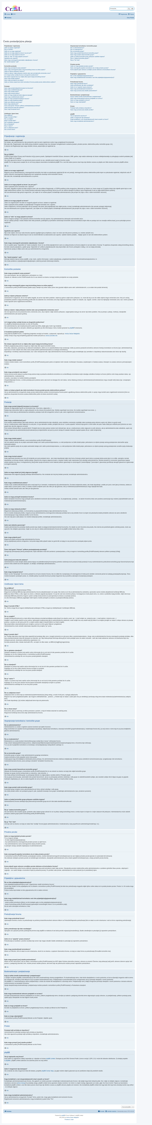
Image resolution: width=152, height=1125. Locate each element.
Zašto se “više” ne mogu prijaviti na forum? (16, 56)
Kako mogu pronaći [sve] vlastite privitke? (81, 109)
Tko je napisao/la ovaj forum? (78, 115)
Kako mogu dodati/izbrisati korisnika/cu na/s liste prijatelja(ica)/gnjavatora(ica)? (92, 77)
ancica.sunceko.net (51, 335)
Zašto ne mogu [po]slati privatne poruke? (81, 66)
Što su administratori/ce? (77, 47)
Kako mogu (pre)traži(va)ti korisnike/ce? (81, 88)
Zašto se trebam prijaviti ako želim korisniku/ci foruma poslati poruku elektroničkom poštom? (30, 82)
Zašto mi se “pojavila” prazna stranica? (81, 87)
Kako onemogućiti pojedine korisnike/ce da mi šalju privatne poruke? (89, 68)
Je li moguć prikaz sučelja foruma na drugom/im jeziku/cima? (21, 75)
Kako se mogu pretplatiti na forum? (80, 100)
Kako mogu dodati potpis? (11, 91)
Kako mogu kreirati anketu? (12, 93)
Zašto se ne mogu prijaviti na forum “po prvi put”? (18, 53)
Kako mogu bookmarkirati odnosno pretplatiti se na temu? (86, 98)
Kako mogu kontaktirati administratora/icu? (82, 121)
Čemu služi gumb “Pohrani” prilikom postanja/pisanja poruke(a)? (22, 105)
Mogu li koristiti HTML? (10, 117)
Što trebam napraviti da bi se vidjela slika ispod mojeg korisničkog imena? (24, 76)
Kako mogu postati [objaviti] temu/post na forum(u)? (18, 88)
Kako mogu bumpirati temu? (12, 109)
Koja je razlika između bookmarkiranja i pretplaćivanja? (85, 96)
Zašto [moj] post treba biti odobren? (14, 107)
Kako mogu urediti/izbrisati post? (13, 90)
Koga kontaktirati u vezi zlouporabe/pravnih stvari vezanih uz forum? (89, 119)
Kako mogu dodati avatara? (12, 78)
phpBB (72, 328)
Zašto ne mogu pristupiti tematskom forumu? (16, 98)
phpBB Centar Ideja (48, 1071)
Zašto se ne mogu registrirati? (12, 51)
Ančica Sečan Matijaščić (72, 333)
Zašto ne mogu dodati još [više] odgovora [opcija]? (18, 95)
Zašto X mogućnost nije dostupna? (80, 117)
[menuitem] (13, 14)
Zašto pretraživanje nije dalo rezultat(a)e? (81, 85)
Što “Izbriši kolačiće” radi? (11, 62)
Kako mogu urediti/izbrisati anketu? (14, 97)
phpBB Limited (50, 1058)
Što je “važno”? (8, 126)
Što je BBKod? (8, 115)
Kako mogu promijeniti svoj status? (14, 80)
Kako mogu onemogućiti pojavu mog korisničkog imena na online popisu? (24, 69)
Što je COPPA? (8, 49)
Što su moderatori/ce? (76, 49)
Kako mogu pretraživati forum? (78, 83)
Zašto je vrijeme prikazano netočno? (14, 71)
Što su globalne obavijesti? (11, 122)
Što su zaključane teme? (11, 127)
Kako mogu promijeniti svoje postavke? (15, 68)
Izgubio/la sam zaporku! (11, 58)
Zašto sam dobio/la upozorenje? (13, 102)
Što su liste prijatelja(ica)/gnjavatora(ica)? (81, 75)
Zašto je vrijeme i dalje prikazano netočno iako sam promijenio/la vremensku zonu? (27, 73)
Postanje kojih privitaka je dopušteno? (80, 108)
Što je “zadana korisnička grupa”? (79, 58)
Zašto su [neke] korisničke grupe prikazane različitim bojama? (87, 56)
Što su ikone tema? (9, 129)
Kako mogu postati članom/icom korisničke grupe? (84, 53)
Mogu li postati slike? (10, 120)
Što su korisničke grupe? (77, 51)
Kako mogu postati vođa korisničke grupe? (82, 54)
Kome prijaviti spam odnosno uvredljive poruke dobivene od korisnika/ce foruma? (93, 69)
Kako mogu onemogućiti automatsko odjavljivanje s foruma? (21, 60)
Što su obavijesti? (9, 124)
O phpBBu (7, 1060)
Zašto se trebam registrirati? (12, 47)
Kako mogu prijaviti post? (11, 104)
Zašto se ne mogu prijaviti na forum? (14, 54)
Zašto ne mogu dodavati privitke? (13, 100)
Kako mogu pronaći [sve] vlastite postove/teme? (83, 90)
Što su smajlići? (8, 119)
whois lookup (21, 1083)
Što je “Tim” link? (75, 60)
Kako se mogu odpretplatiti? (78, 102)
